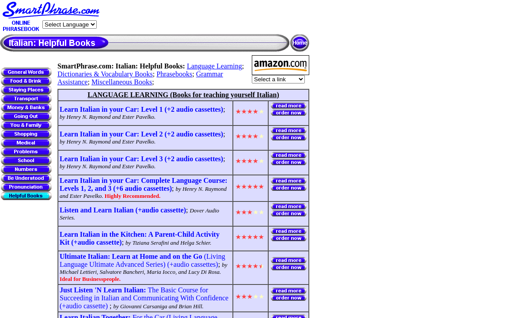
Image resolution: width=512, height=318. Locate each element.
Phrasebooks (174, 74)
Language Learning (214, 66)
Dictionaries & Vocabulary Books (105, 74)
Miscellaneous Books (121, 82)
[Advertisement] (205, 17)
